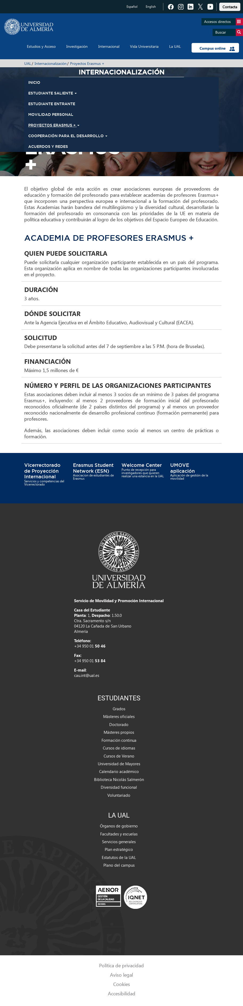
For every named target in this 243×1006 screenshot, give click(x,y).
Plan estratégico (119, 849)
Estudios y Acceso (41, 46)
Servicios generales (119, 841)
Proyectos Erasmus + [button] (53, 125)
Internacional (108, 46)
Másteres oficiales (119, 716)
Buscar (229, 32)
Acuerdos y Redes (48, 146)
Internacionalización (51, 63)
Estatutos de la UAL (119, 857)
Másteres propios (119, 732)
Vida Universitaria (144, 46)
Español (132, 7)
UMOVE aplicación (182, 468)
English (151, 7)
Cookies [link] (121, 984)
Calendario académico (119, 771)
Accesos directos (223, 21)
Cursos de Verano (119, 756)
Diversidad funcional (119, 787)
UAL (27, 63)
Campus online (217, 48)
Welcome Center (142, 465)
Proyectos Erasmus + (87, 63)
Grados (119, 708)
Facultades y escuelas (118, 834)
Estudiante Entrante (51, 104)
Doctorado (118, 724)
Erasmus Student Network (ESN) (93, 468)
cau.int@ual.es (86, 675)
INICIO (34, 82)
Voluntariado (118, 795)
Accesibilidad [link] (121, 993)
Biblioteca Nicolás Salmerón (119, 779)
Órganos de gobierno (119, 826)
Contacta (229, 6)
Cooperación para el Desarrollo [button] (67, 136)
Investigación (77, 46)
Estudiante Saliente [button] (52, 93)
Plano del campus (119, 865)
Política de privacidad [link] (121, 965)
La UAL (175, 46)
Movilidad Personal (50, 114)
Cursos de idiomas (119, 748)
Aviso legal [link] (121, 974)
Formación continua (119, 740)
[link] (229, 6)
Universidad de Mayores (119, 763)
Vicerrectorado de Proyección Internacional (42, 470)
